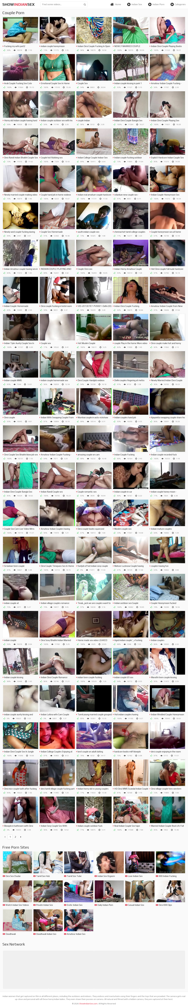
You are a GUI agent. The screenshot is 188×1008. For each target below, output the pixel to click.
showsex (18, 4)
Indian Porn (156, 4)
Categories (178, 4)
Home (115, 4)
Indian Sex (134, 4)
